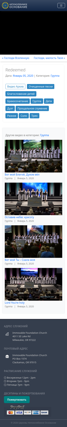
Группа (55, 76)
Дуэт (10, 108)
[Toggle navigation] (61, 5)
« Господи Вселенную (15, 58)
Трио (34, 116)
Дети (49, 101)
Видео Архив (15, 86)
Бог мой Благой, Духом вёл (22, 174)
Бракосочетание (17, 101)
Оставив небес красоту (19, 217)
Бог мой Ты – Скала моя (20, 260)
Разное (11, 116)
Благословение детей (21, 94)
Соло (24, 116)
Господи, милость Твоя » (49, 58)
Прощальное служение (32, 108)
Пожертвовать (16, 399)
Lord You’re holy (15, 302)
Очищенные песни (41, 86)
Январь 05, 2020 (23, 76)
